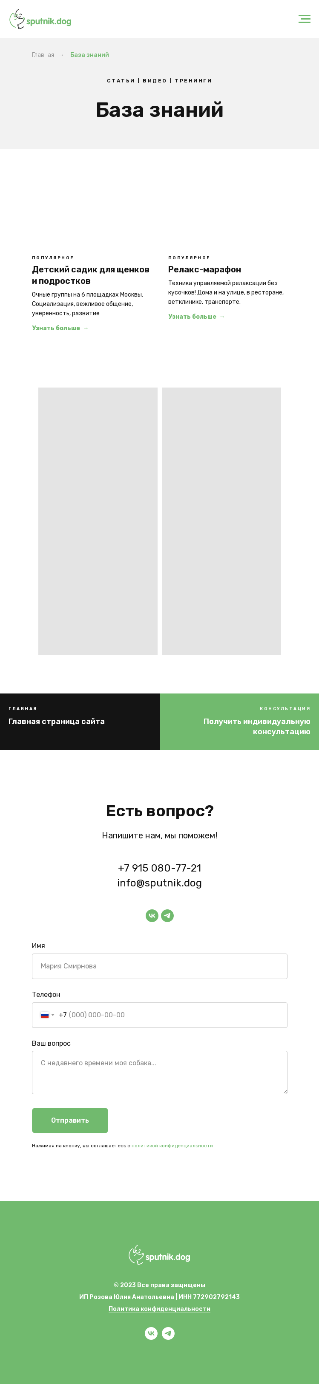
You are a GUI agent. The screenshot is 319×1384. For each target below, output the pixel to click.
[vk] (152, 915)
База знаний (89, 55)
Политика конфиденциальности (159, 1309)
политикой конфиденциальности (172, 1146)
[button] (239, 726)
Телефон (46, 995)
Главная (43, 55)
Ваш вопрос (51, 1043)
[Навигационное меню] (304, 19)
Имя (38, 946)
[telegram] (167, 915)
